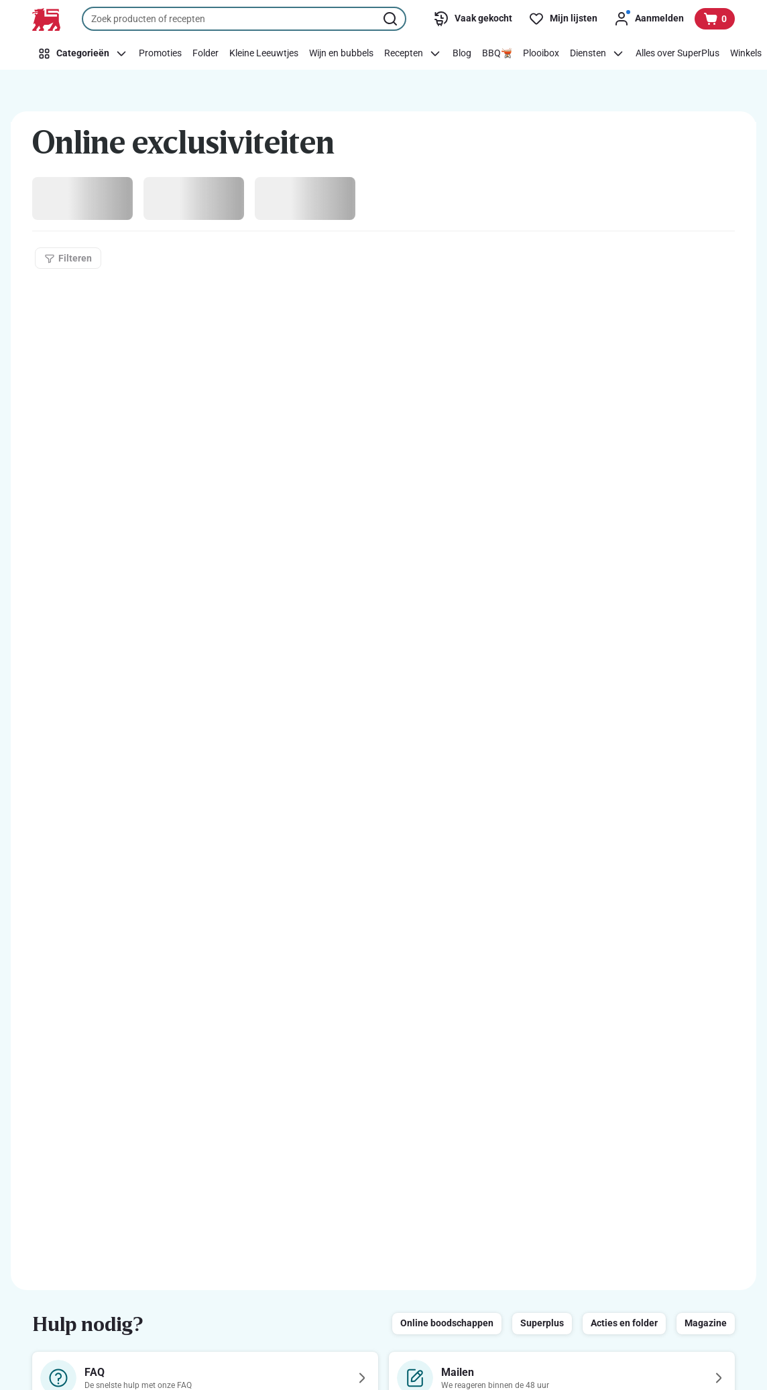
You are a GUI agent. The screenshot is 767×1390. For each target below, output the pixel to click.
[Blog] (462, 54)
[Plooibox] (541, 53)
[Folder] (205, 54)
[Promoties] (160, 54)
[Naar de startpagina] (46, 19)
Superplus (542, 1323)
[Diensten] (597, 54)
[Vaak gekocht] (473, 18)
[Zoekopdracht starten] (391, 19)
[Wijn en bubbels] (341, 54)
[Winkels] (746, 53)
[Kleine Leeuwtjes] (264, 54)
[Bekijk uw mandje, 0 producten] (715, 19)
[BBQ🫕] (497, 54)
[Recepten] (413, 54)
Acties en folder (624, 1323)
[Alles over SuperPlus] (677, 53)
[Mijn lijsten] (563, 18)
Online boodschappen (446, 1323)
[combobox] (244, 19)
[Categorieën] (82, 54)
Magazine (706, 1323)
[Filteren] (68, 258)
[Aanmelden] (648, 18)
